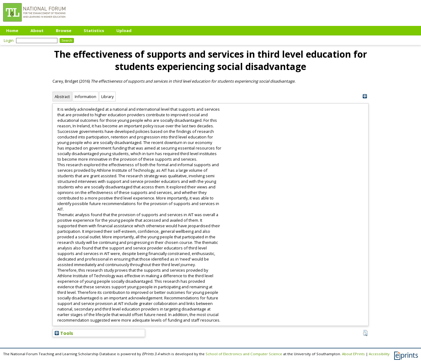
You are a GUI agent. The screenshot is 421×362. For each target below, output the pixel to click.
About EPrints (353, 354)
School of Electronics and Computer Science (244, 354)
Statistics (94, 30)
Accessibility (379, 354)
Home (12, 30)
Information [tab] (85, 96)
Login (9, 40)
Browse (63, 30)
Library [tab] (107, 96)
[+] (364, 96)
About (37, 30)
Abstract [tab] (62, 96)
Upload (123, 30)
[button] (365, 333)
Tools (64, 333)
